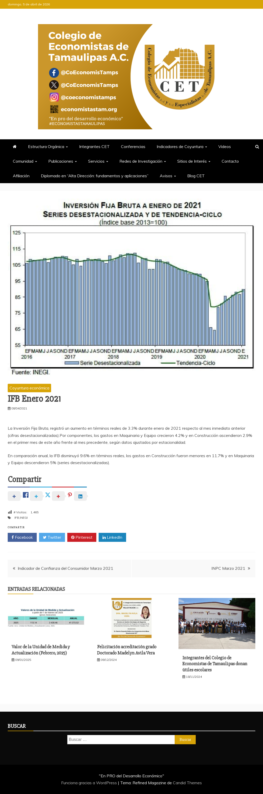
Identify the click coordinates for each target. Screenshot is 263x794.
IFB (16, 517)
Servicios (96, 161)
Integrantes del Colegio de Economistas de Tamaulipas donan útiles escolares (214, 664)
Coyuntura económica (29, 387)
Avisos (166, 175)
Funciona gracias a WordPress (89, 782)
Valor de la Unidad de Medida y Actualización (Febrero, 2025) (41, 649)
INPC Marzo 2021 (228, 568)
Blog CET (196, 175)
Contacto (230, 161)
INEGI (24, 517)
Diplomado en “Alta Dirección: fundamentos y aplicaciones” (94, 175)
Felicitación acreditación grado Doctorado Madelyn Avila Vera (126, 649)
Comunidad (23, 161)
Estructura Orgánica (46, 146)
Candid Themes (187, 782)
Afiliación (21, 175)
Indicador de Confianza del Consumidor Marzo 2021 (65, 568)
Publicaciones (60, 161)
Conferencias (133, 146)
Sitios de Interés (192, 161)
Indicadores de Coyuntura (180, 146)
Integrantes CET (94, 146)
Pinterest (81, 537)
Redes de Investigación (140, 161)
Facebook (22, 537)
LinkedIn (112, 537)
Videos (224, 146)
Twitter (52, 537)
